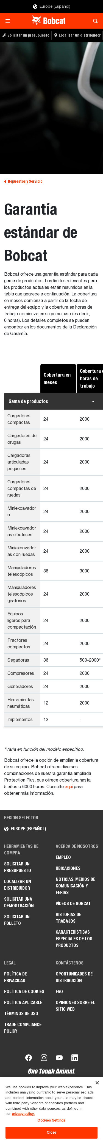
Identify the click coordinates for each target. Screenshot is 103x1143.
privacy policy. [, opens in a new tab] (23, 1114)
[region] (51, 1110)
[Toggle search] (94, 20)
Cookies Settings (51, 1120)
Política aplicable (23, 1002)
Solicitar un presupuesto (17, 867)
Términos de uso (21, 1013)
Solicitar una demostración (19, 902)
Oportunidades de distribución (74, 977)
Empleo (63, 857)
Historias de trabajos (68, 918)
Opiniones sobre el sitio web (75, 1006)
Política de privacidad (15, 977)
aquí (69, 787)
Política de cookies (24, 991)
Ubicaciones (68, 868)
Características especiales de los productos (74, 939)
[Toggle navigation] (9, 20)
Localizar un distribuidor (17, 885)
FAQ (59, 991)
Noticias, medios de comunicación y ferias (75, 886)
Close (51, 1132)
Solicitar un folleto (17, 920)
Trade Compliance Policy (22, 1028)
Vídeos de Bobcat (73, 903)
